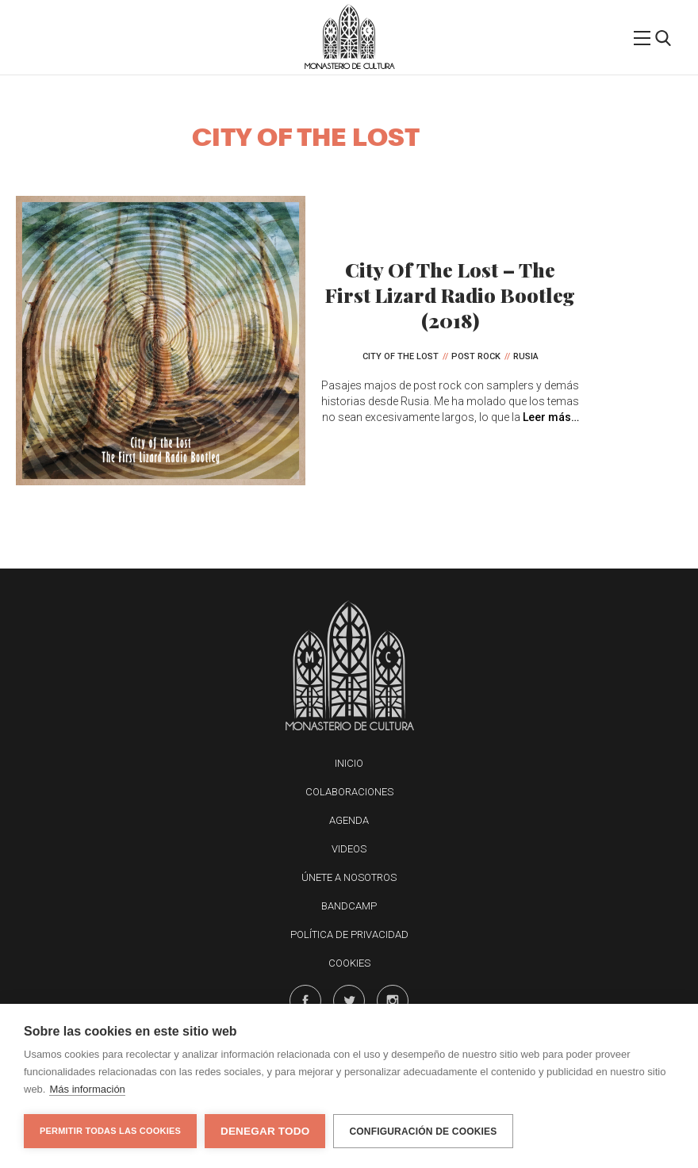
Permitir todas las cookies (110, 1130)
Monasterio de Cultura (349, 66)
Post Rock (475, 356)
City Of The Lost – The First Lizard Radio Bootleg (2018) (450, 294)
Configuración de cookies (423, 1131)
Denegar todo (265, 1131)
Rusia (526, 356)
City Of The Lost (400, 356)
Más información (87, 1089)
